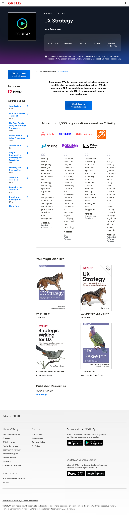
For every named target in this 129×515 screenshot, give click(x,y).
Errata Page (41, 394)
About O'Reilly (10, 429)
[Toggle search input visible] (126, 3)
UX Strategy (62, 71)
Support (36, 429)
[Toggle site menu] (3, 3)
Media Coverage (10, 446)
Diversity (7, 461)
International (10, 473)
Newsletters (37, 438)
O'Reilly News (9, 442)
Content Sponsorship (12, 465)
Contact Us (37, 434)
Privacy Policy (38, 442)
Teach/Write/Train (11, 434)
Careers (6, 438)
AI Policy (36, 446)
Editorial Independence (39, 509)
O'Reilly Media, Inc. (112, 44)
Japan (6, 482)
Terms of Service (9, 509)
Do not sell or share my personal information (20, 501)
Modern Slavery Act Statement (62, 509)
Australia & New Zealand (14, 478)
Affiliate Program (10, 453)
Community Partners (12, 450)
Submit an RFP (9, 457)
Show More (14, 206)
